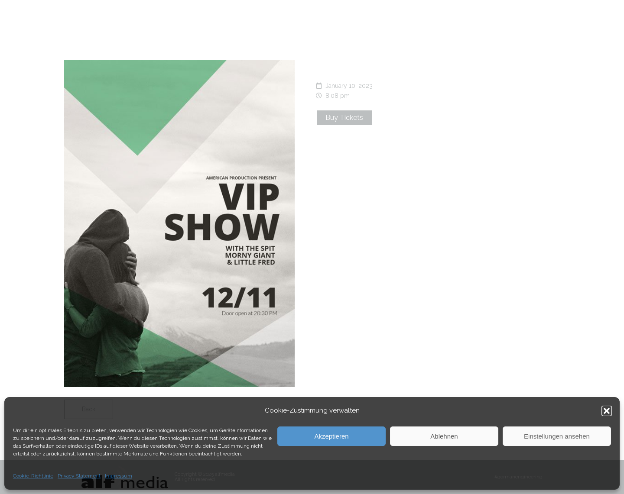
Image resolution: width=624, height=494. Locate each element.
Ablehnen (444, 436)
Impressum (118, 476)
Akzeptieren (331, 436)
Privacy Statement (79, 476)
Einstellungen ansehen (557, 436)
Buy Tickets (344, 117)
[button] (606, 411)
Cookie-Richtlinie (33, 476)
